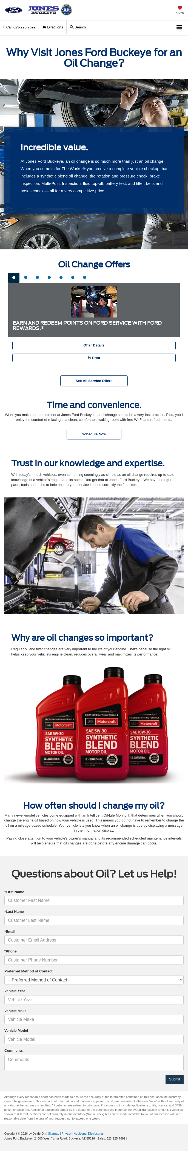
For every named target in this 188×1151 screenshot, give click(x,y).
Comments (13, 1050)
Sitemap (53, 1133)
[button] (19, 27)
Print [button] (94, 358)
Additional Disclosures (89, 1133)
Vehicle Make (15, 1011)
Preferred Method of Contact (28, 971)
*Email (9, 931)
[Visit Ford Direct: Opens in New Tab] (129, 1138)
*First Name (14, 892)
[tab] (13, 278)
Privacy (67, 1133)
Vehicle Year (14, 991)
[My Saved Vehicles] (180, 10)
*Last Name (14, 912)
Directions (52, 27)
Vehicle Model (16, 1030)
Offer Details (93, 345)
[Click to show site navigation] (179, 27)
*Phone (10, 951)
